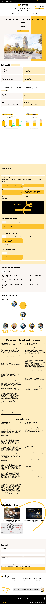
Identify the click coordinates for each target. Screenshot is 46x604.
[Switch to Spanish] (44, 1)
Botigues (13, 578)
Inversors (24, 584)
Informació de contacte (27, 578)
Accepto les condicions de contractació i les (13, 564)
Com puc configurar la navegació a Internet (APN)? (39, 581)
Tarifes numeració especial (16, 582)
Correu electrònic (4, 553)
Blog (24, 580)
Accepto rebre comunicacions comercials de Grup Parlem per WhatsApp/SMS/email (16, 566)
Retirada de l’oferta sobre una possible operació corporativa (14, 226)
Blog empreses (25, 582)
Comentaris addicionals (5, 557)
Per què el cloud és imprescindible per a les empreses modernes (34, 521)
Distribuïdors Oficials (26, 586)
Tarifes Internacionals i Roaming (17, 584)
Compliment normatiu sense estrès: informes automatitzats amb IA (11, 521)
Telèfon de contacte (26, 553)
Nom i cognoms (3, 548)
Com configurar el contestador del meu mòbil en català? (39, 586)
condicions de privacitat (21, 564)
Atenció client (25, 589)
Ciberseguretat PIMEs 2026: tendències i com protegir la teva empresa (11, 536)
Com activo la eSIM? (37, 578)
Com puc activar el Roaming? (39, 583)
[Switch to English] (42, 1)
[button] (5, 199)
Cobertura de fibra (15, 580)
